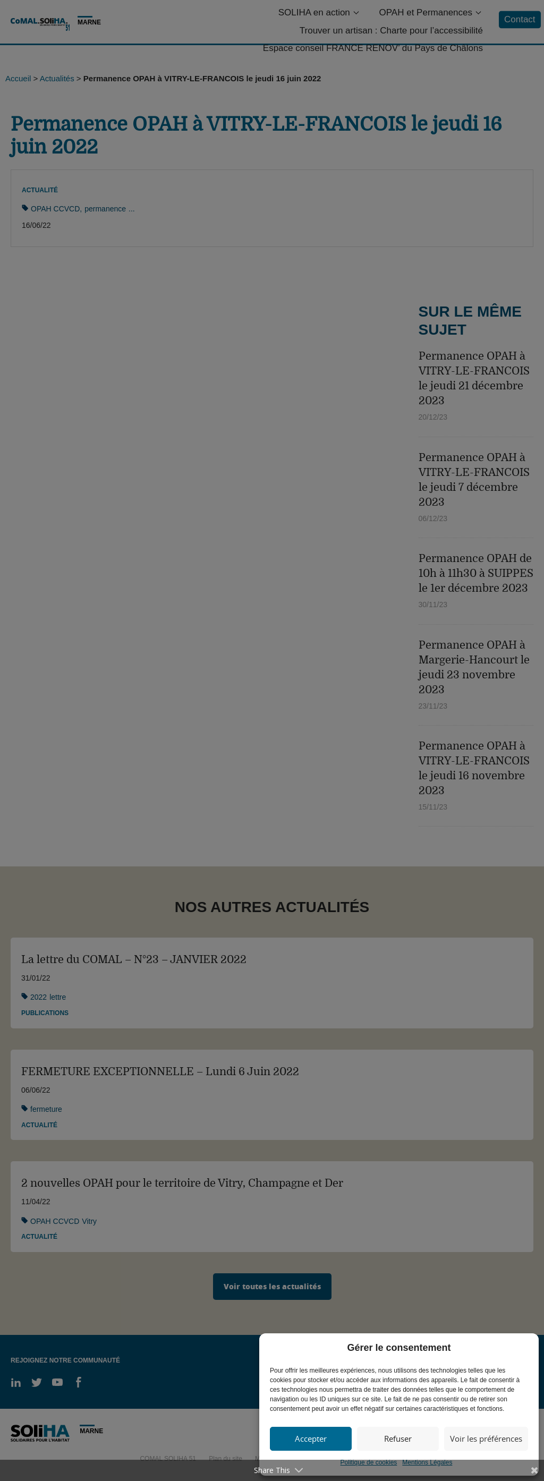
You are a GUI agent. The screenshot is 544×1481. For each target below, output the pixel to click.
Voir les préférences (486, 1438)
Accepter (311, 1438)
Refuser (398, 1438)
